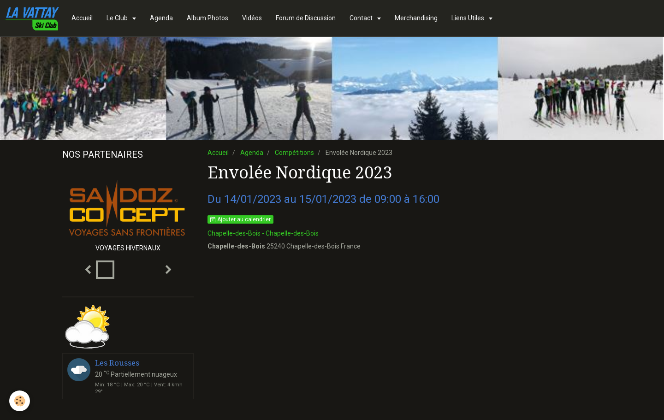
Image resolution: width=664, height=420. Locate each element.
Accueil (82, 18)
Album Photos (207, 18)
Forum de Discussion (306, 18)
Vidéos (252, 18)
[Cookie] (19, 400)
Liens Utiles (468, 18)
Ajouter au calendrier (240, 219)
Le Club (118, 18)
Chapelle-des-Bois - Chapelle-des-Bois (263, 233)
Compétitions (294, 152)
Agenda (161, 18)
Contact (362, 18)
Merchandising (416, 18)
